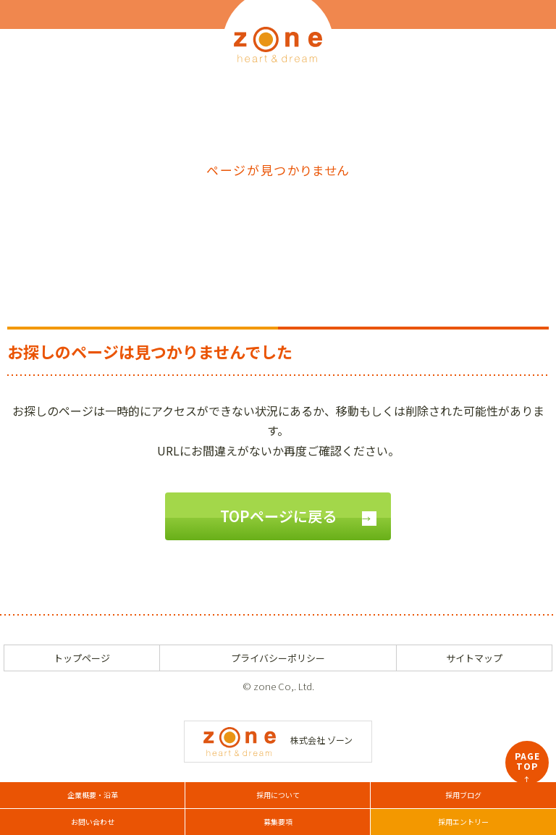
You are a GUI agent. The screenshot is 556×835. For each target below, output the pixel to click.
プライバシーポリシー (278, 658)
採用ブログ (463, 794)
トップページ (82, 658)
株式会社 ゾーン (278, 740)
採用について (278, 794)
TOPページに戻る (278, 515)
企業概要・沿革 (92, 794)
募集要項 (278, 821)
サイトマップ (474, 658)
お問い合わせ (92, 821)
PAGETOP (527, 767)
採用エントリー (463, 821)
